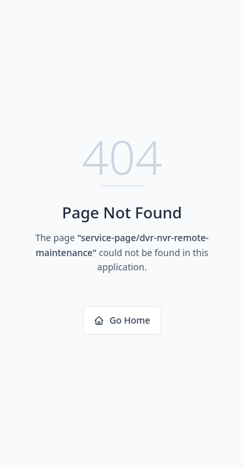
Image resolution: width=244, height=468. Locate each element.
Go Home (122, 320)
